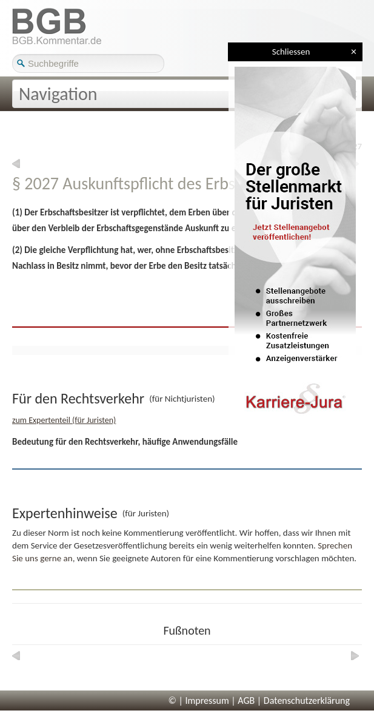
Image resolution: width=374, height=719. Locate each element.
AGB (246, 700)
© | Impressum (199, 700)
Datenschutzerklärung (307, 700)
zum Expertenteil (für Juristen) (64, 420)
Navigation (58, 94)
